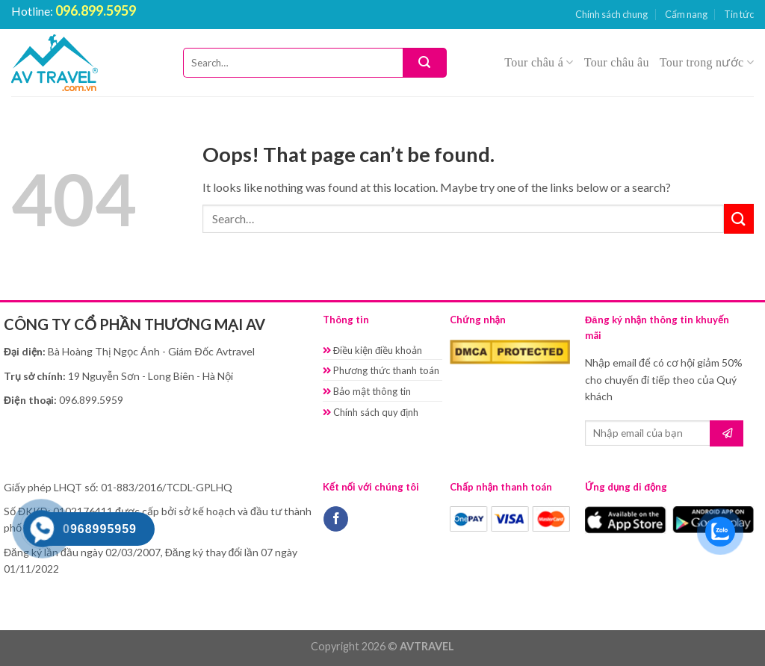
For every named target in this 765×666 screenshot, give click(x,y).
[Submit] (424, 63)
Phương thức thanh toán (381, 370)
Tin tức (739, 14)
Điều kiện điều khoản (373, 350)
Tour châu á (538, 62)
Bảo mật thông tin (367, 391)
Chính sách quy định (370, 412)
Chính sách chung (611, 14)
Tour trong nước (707, 62)
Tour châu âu (616, 62)
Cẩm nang (686, 14)
